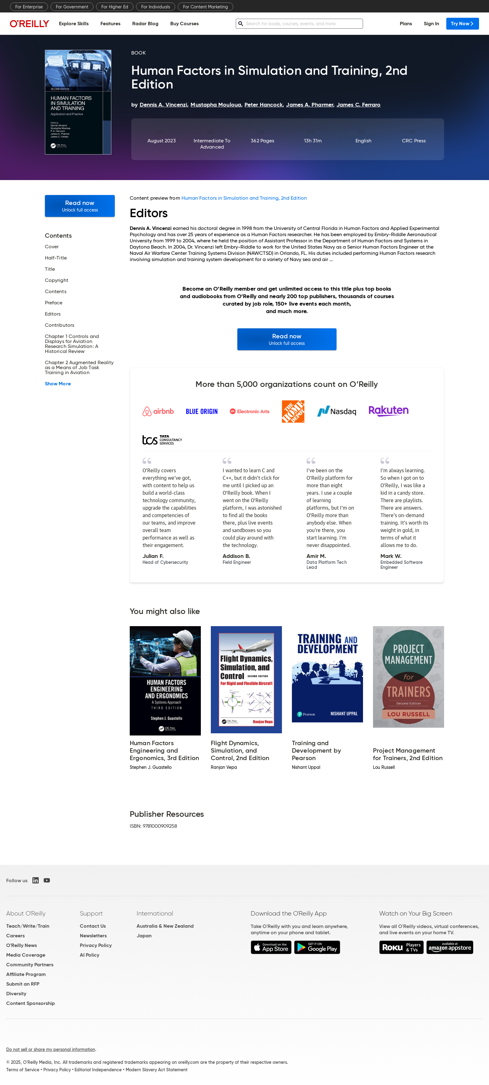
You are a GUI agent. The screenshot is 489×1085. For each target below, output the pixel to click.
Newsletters (93, 935)
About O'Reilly (26, 913)
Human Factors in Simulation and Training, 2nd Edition (244, 198)
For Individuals (155, 7)
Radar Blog (145, 23)
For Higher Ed (114, 7)
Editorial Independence (98, 1070)
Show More (58, 383)
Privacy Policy (96, 945)
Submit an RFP (22, 984)
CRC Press (414, 141)
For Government (72, 7)
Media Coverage (25, 955)
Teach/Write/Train (27, 926)
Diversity (16, 993)
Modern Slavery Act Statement (156, 1070)
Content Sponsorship (30, 1003)
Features (110, 23)
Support (91, 913)
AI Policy (89, 955)
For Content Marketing (205, 7)
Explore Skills (74, 23)
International (155, 913)
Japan (144, 935)
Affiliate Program (26, 974)
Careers (15, 935)
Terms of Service (22, 1070)
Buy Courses (184, 23)
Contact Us (93, 926)
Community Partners (29, 964)
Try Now (462, 23)
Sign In (431, 23)
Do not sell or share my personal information (50, 1049)
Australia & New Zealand (165, 926)
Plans (406, 23)
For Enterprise (29, 7)
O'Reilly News (21, 945)
